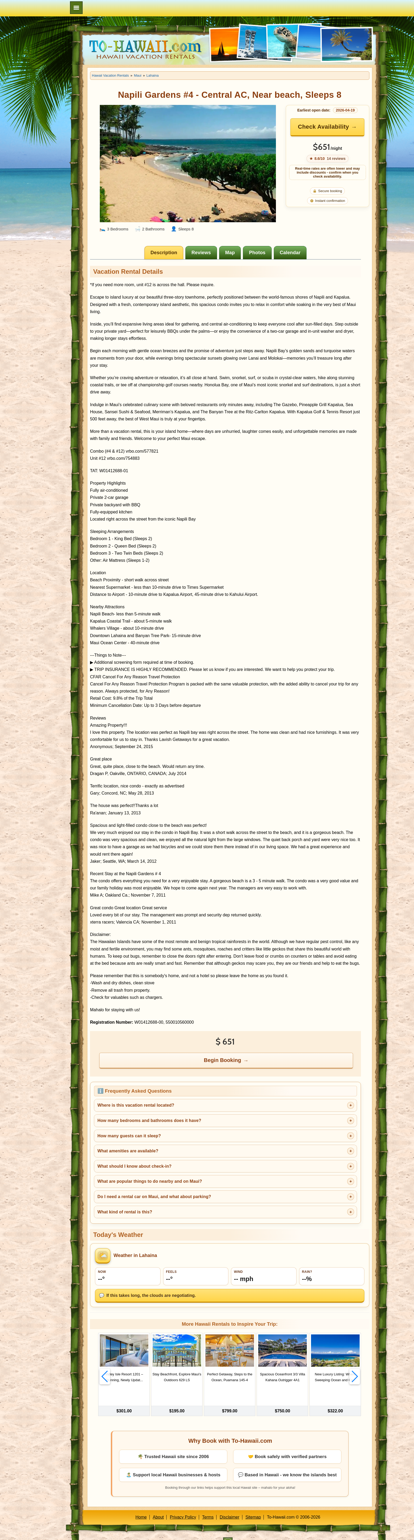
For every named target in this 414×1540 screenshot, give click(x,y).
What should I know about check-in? (134, 1166)
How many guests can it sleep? (129, 1136)
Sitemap (253, 1506)
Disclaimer (229, 1506)
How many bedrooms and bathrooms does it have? (149, 1120)
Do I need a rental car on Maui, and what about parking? (154, 1196)
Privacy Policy (183, 1506)
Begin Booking (222, 1060)
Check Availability (323, 126)
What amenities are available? (127, 1151)
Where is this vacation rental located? (135, 1105)
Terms (208, 1506)
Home (141, 1506)
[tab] (163, 252)
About (158, 1506)
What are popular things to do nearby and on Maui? (149, 1181)
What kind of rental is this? (124, 1212)
